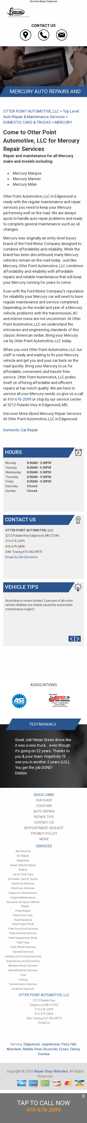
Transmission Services (23, 984)
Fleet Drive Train (23, 915)
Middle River (32, 1049)
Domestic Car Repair (20, 430)
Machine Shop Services (22, 965)
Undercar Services (23, 988)
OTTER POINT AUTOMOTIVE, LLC (31, 111)
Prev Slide (71, 639)
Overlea (43, 1054)
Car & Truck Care (23, 874)
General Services (23, 951)
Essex (63, 1049)
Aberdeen (14, 1049)
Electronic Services (23, 888)
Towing (22, 979)
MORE (44, 839)
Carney (75, 1049)
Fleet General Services (23, 933)
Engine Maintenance (23, 897)
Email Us (11, 557)
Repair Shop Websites (51, 1071)
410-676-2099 (19, 399)
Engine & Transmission (23, 892)
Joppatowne (50, 1044)
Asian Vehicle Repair (23, 865)
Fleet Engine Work (23, 924)
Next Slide (78, 639)
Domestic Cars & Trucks (23, 879)
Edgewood (31, 1044)
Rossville (50, 1049)
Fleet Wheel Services (23, 947)
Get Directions (28, 557)
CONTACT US (44, 822)
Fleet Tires (23, 942)
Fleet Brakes (23, 910)
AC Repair (23, 855)
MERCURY (63, 122)
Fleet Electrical (23, 920)
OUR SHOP (44, 800)
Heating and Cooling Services (23, 956)
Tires (23, 975)
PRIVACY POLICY (44, 834)
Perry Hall (68, 1044)
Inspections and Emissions (23, 961)
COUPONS (44, 806)
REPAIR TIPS (44, 817)
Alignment (23, 860)
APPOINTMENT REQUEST (44, 828)
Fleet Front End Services (23, 928)
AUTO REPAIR (44, 811)
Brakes (23, 869)
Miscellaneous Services (23, 970)
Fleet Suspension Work (23, 937)
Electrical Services (23, 883)
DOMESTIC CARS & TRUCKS (27, 122)
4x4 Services (23, 851)
